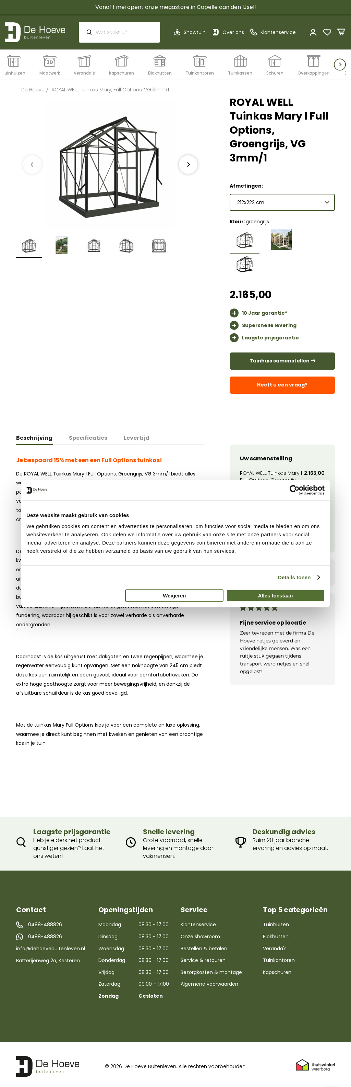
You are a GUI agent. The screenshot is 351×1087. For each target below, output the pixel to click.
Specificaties (88, 434)
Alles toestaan (275, 595)
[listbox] (282, 250)
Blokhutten (276, 933)
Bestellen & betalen (204, 945)
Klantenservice (198, 921)
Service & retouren (203, 957)
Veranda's (275, 945)
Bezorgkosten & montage (211, 968)
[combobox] (119, 32)
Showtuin (195, 32)
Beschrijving (34, 434)
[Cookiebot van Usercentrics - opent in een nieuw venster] (295, 490)
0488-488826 (45, 921)
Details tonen (294, 577)
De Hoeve (33, 89)
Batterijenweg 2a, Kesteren (48, 957)
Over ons (233, 32)
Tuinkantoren (279, 957)
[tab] (38, 434)
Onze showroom (200, 933)
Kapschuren (277, 968)
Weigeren (174, 595)
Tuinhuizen (276, 921)
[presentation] (188, 164)
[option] (244, 236)
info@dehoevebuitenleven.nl (50, 945)
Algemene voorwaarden (209, 980)
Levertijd (136, 434)
